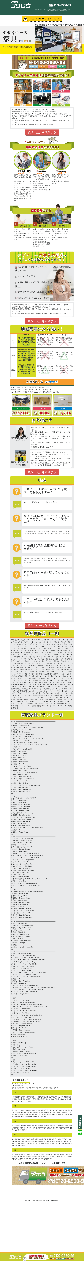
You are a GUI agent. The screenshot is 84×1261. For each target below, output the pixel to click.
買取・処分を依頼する (42, 132)
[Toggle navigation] (79, 9)
